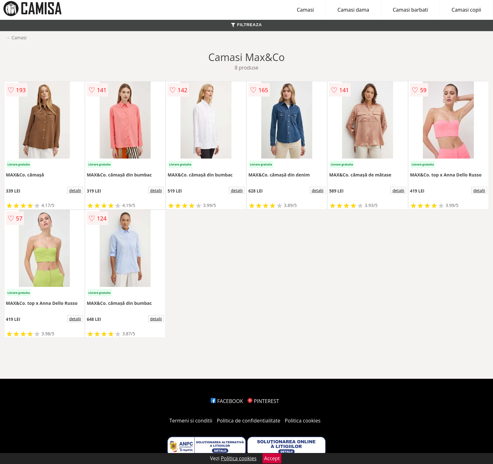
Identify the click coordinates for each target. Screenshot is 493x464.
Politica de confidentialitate (248, 420)
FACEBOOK (227, 401)
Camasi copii (466, 9)
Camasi (305, 9)
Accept (272, 458)
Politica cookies (303, 420)
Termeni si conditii (191, 420)
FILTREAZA (246, 24)
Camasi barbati (410, 9)
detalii (75, 190)
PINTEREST (263, 401)
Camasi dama (353, 9)
